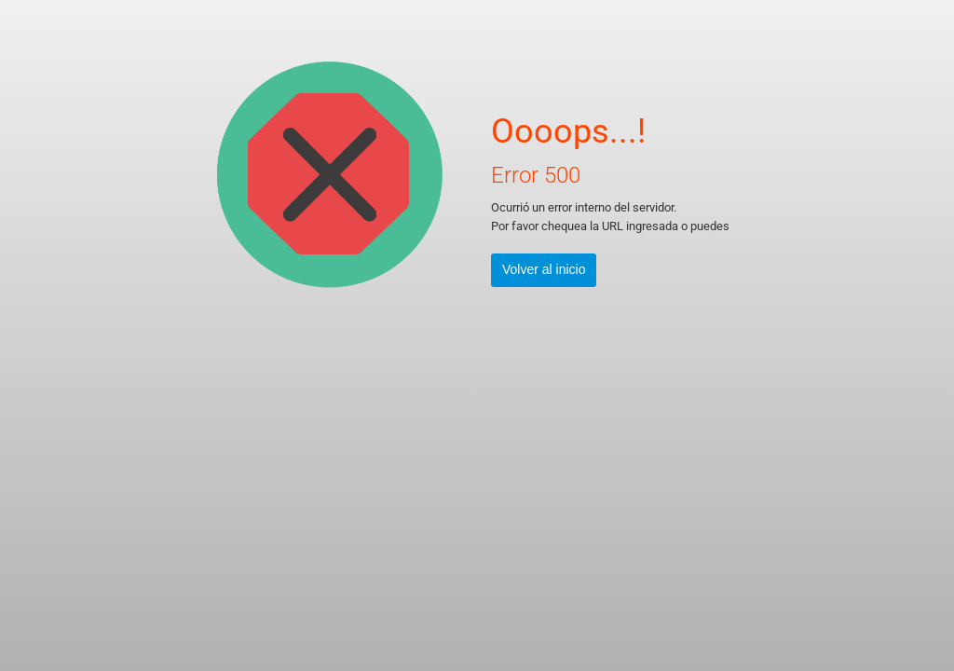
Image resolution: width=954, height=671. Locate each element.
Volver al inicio (544, 269)
